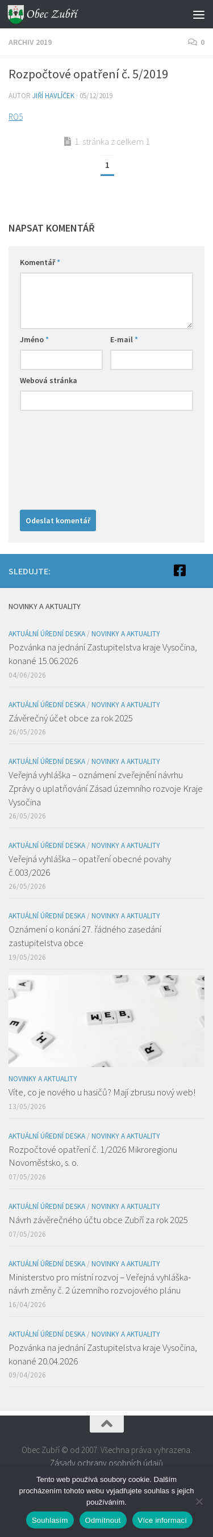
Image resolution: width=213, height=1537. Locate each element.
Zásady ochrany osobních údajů (106, 1463)
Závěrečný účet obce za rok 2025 (71, 718)
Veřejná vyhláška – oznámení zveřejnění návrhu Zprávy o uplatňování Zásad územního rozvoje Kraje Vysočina (106, 788)
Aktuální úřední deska (47, 634)
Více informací (162, 1520)
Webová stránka (48, 380)
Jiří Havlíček (53, 95)
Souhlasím (50, 1520)
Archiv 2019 (30, 42)
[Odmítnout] (198, 1501)
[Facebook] (179, 570)
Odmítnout (103, 1520)
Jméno (34, 339)
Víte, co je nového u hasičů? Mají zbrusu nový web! (102, 1092)
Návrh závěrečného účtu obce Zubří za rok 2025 (98, 1219)
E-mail (124, 339)
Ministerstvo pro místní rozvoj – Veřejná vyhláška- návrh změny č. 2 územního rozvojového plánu (100, 1284)
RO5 (16, 116)
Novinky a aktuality (125, 634)
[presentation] (66, 457)
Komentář (40, 262)
